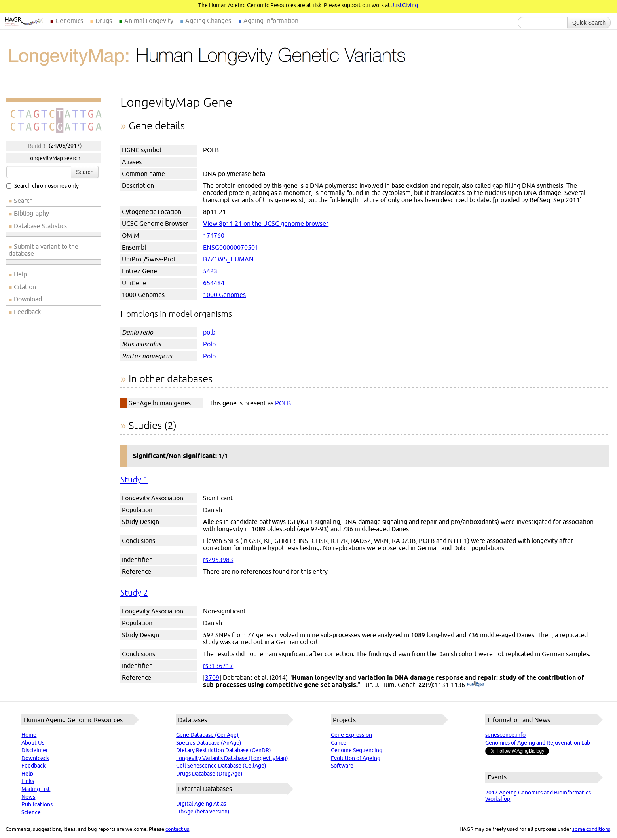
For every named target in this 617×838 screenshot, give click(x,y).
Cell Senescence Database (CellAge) (221, 765)
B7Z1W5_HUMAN (228, 259)
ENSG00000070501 (230, 247)
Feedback (27, 311)
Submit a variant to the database (43, 250)
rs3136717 (218, 665)
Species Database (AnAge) (208, 743)
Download (28, 299)
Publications (37, 804)
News (28, 797)
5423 (210, 270)
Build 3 (37, 145)
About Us (32, 743)
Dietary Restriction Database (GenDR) (223, 750)
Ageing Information (270, 20)
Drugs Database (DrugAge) (209, 773)
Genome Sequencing (356, 750)
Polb (209, 344)
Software (342, 765)
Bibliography (31, 213)
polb (209, 332)
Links (27, 781)
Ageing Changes (208, 20)
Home (28, 735)
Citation (25, 286)
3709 (212, 677)
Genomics (69, 20)
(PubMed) (475, 684)
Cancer (339, 743)
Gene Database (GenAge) (207, 735)
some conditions (591, 829)
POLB (283, 403)
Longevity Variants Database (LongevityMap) (232, 758)
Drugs (103, 20)
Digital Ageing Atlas (201, 803)
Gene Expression (351, 735)
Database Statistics (40, 225)
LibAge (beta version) (203, 811)
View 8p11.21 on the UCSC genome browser (265, 223)
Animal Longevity (148, 20)
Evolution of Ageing (355, 758)
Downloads (35, 758)
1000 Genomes (224, 294)
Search (84, 172)
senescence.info (505, 735)
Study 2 (134, 592)
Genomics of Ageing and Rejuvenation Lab (537, 743)
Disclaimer (34, 750)
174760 (213, 235)
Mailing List (35, 789)
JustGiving (404, 5)
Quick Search (589, 22)
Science (31, 812)
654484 (213, 282)
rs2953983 (218, 559)
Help (20, 274)
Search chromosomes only (42, 186)
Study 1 (134, 479)
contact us (177, 829)
